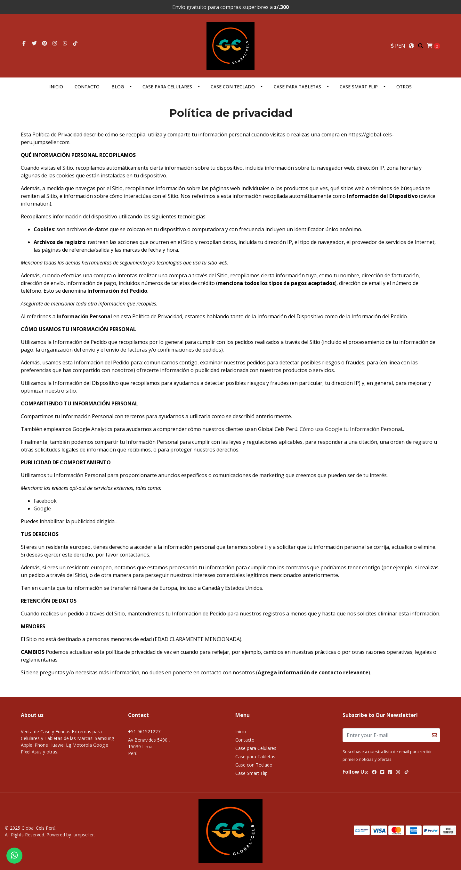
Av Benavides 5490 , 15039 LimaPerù (149, 746)
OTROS (404, 87)
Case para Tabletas (297, 87)
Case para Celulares (167, 87)
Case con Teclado (233, 87)
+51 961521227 (144, 731)
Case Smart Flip (359, 87)
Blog (117, 87)
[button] (398, 46)
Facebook (45, 500)
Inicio (56, 87)
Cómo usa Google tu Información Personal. (351, 429)
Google (42, 508)
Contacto (87, 87)
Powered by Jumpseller (70, 835)
